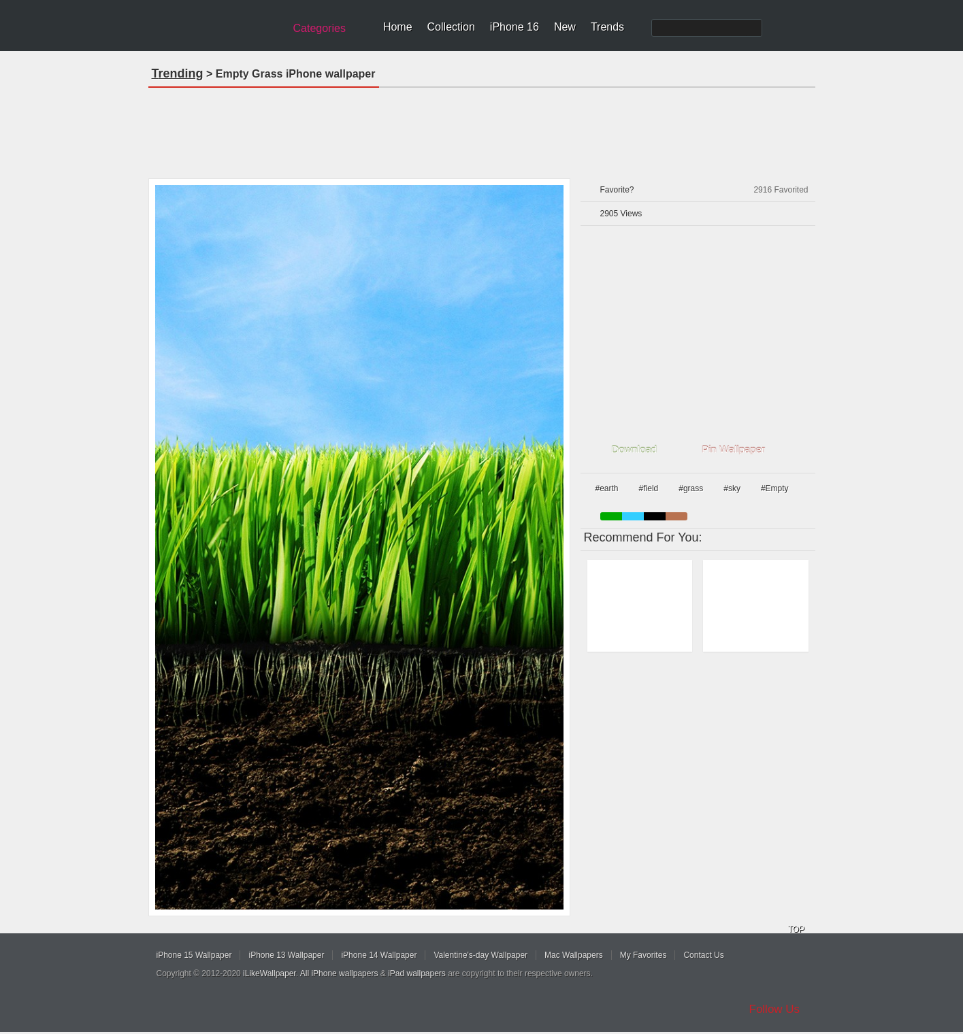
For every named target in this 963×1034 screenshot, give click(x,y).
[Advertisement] (482, 128)
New (565, 27)
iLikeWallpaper (269, 973)
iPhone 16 (514, 27)
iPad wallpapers (417, 973)
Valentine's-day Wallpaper (480, 955)
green (611, 516)
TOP (796, 929)
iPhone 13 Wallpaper (286, 955)
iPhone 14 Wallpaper (379, 955)
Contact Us (703, 955)
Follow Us (774, 1009)
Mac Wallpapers (573, 955)
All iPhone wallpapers (339, 973)
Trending (177, 73)
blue (633, 516)
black (655, 516)
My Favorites (643, 955)
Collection (451, 27)
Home (397, 27)
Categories (319, 28)
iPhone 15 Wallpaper (194, 955)
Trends (607, 27)
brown (676, 516)
